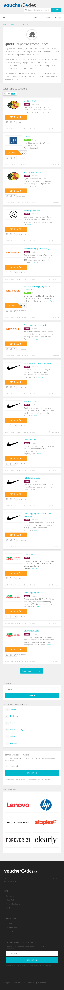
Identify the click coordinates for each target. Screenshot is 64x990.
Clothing (11, 709)
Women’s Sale (30, 439)
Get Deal (16, 117)
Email (32, 129)
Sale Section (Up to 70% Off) (36, 248)
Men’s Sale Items (31, 401)
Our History (10, 896)
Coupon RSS (10, 932)
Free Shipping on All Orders (36, 325)
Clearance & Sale (31, 631)
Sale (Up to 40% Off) (33, 210)
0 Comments (54, 129)
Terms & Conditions (13, 904)
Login (58, 17)
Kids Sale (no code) (32, 478)
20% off (27, 136)
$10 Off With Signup (33, 172)
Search (56, 10)
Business (11, 743)
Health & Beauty (14, 729)
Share (25, 129)
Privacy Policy (10, 900)
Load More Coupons (31, 671)
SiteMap (9, 908)
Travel (10, 723)
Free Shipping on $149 (34, 592)
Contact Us (9, 924)
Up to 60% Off (30, 554)
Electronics (12, 716)
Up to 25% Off (30, 101)
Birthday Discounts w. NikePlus (38, 363)
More (37, 186)
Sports (10, 736)
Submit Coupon (11, 928)
